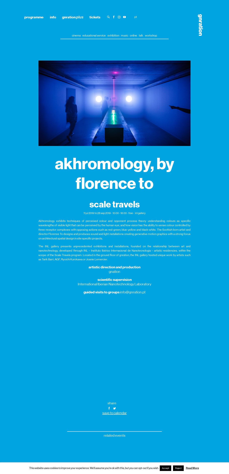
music (124, 35)
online (133, 35)
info (53, 17)
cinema (76, 35)
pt (135, 17)
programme (33, 17)
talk (141, 35)
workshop (151, 35)
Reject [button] (178, 468)
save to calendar (114, 413)
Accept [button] (165, 468)
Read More (192, 468)
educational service (94, 35)
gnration (73, 17)
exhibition (113, 35)
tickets (94, 17)
